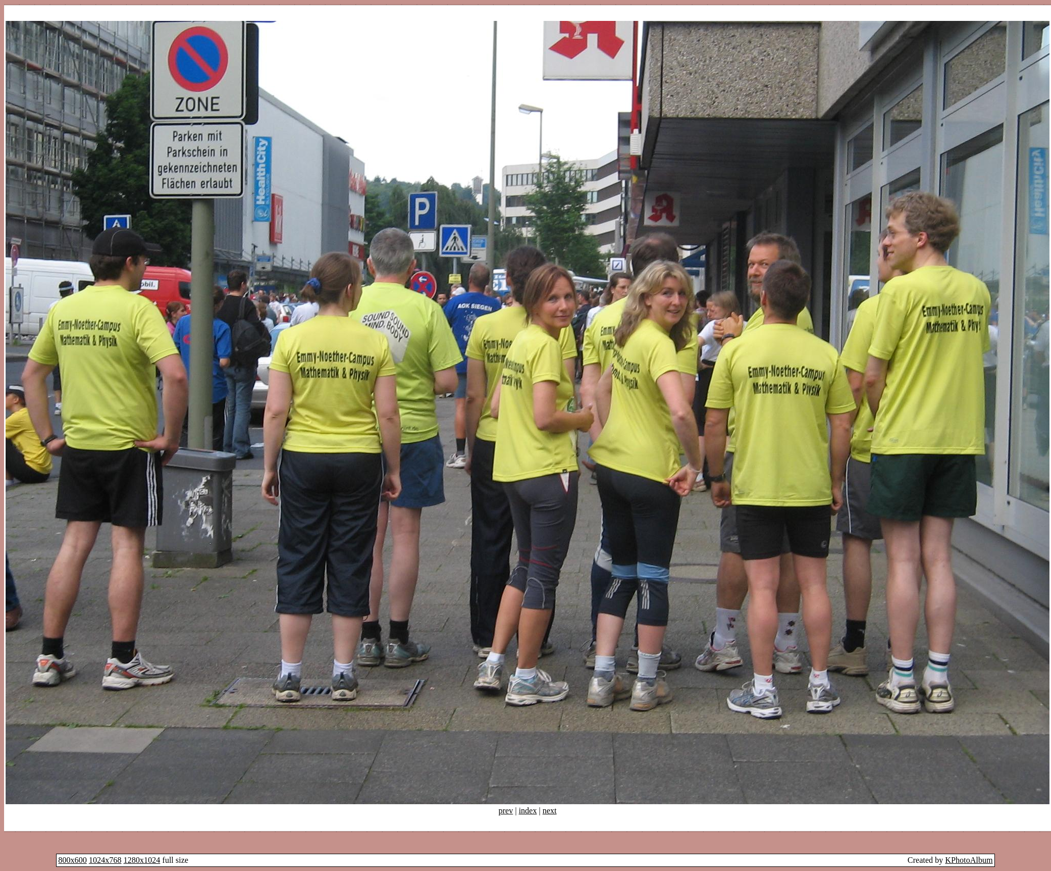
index (528, 810)
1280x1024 (141, 860)
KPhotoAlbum (968, 860)
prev (505, 810)
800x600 (72, 860)
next (549, 810)
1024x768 (105, 860)
